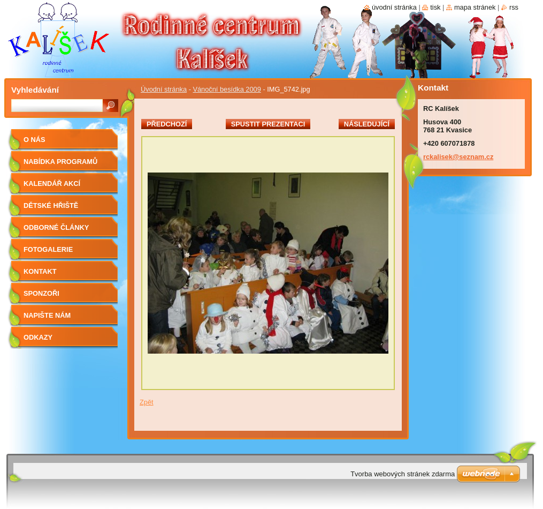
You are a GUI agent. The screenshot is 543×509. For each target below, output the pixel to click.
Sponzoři (41, 293)
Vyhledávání (35, 89)
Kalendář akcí (52, 183)
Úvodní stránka (164, 89)
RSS (513, 7)
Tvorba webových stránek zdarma (402, 474)
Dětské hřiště (51, 205)
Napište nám (47, 315)
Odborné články (56, 227)
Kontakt (40, 271)
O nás (34, 140)
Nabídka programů (60, 162)
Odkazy (38, 337)
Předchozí (167, 124)
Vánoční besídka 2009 (227, 89)
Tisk (435, 7)
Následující (366, 124)
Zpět (147, 402)
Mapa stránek (475, 7)
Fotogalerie (48, 249)
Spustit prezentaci (268, 124)
